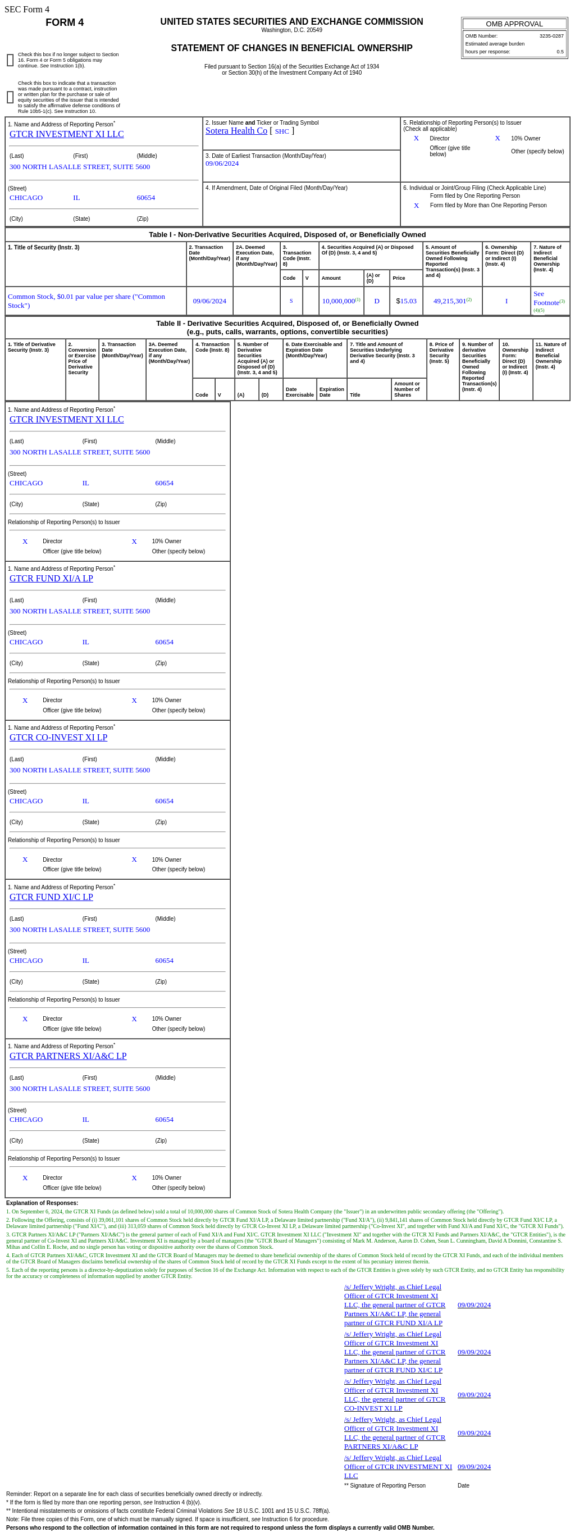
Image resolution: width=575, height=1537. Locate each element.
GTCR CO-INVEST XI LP (58, 737)
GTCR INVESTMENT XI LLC (67, 134)
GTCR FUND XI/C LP (51, 897)
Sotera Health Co (236, 130)
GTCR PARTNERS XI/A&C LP (68, 1056)
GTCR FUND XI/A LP (51, 578)
